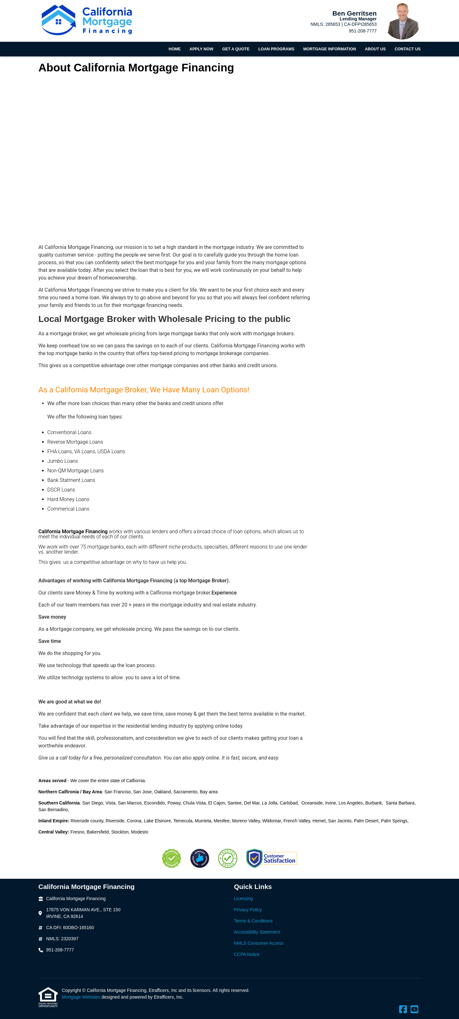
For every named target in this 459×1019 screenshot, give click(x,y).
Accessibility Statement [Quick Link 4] (257, 932)
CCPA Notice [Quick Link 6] (247, 954)
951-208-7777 (363, 30)
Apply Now (201, 49)
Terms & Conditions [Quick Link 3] (253, 920)
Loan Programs (276, 49)
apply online (206, 758)
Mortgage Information (329, 49)
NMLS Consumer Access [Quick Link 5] (259, 943)
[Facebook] (403, 1010)
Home (175, 49)
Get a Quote (235, 49)
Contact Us (408, 49)
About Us (375, 49)
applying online (212, 726)
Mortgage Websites (82, 997)
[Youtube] (415, 1010)
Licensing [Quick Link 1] (243, 898)
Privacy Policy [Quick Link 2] (248, 909)
